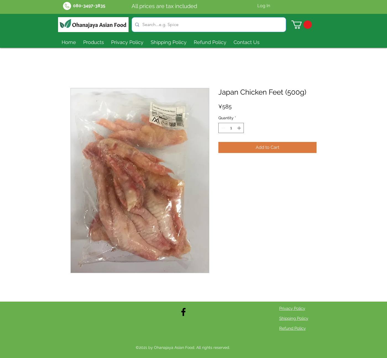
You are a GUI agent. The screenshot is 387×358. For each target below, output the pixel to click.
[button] (301, 24)
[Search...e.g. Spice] (208, 24)
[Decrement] (222, 128)
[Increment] (239, 128)
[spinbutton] (231, 128)
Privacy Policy (292, 308)
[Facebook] (183, 312)
